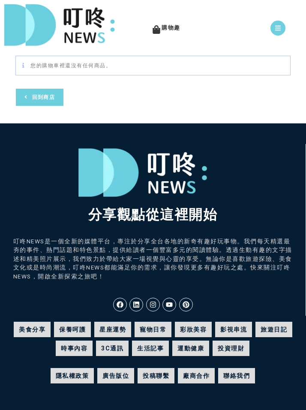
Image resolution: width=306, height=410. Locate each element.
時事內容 (74, 348)
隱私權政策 (72, 375)
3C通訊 (112, 348)
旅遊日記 (274, 329)
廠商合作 (196, 375)
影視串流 (233, 329)
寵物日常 (153, 329)
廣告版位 (115, 375)
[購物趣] (156, 29)
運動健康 (190, 348)
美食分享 (32, 329)
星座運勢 (112, 329)
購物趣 (171, 27)
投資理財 (231, 348)
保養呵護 (72, 329)
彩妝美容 (193, 329)
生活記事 (150, 348)
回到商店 (42, 97)
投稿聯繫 (156, 375)
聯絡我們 (236, 375)
